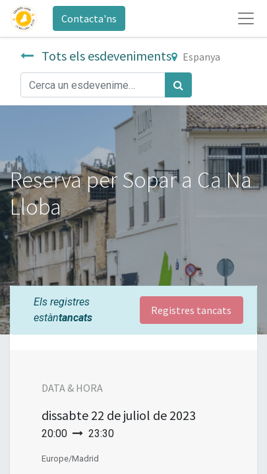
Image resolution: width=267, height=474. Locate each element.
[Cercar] (178, 84)
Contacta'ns (89, 18)
